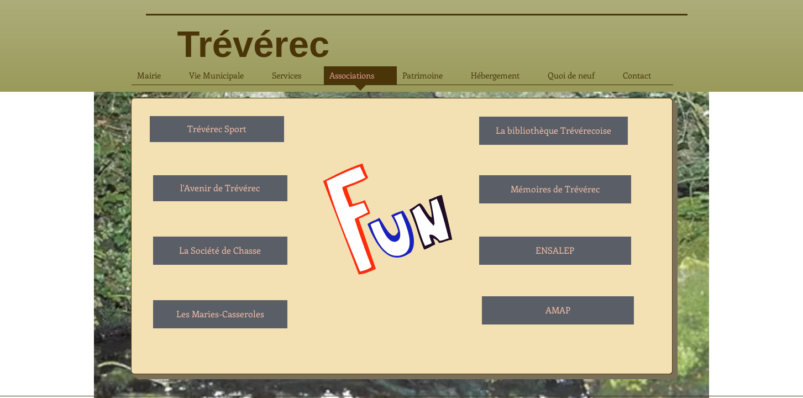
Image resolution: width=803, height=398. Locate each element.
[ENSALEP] (555, 251)
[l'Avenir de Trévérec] (220, 188)
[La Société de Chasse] (220, 251)
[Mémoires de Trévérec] (555, 189)
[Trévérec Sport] (217, 129)
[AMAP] (558, 310)
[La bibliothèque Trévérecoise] (553, 131)
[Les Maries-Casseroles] (220, 314)
